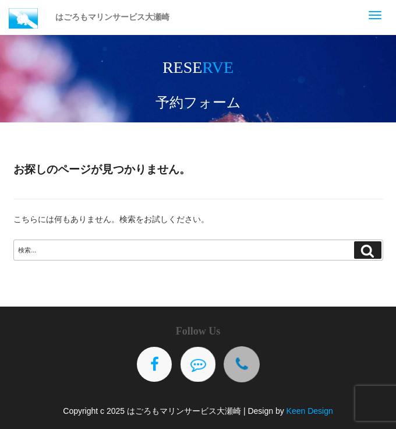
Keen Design (310, 411)
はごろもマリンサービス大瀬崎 (112, 17)
